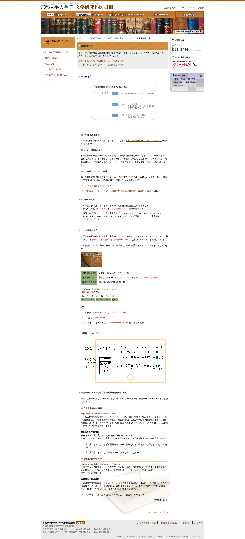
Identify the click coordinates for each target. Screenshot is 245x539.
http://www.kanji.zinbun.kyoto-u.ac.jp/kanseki (100, 464)
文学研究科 (186, 522)
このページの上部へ (159, 512)
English (201, 8)
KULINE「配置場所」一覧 (56, 52)
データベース (51, 80)
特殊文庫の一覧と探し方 (56, 75)
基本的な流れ (84, 61)
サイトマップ (188, 8)
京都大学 (198, 522)
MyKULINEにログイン (184, 86)
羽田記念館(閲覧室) (168, 522)
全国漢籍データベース (95, 191)
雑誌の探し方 (51, 63)
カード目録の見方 (116, 61)
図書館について (171, 8)
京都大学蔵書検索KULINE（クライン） (144, 140)
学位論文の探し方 (93, 56)
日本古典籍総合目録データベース (100, 186)
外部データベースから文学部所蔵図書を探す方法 (100, 65)
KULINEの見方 (99, 61)
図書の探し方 (51, 58)
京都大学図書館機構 (146, 522)
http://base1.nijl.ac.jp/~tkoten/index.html (98, 414)
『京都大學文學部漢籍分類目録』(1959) (126, 191)
